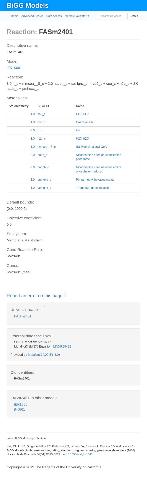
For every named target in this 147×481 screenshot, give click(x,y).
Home (14, 15)
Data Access (54, 15)
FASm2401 (23, 316)
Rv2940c (14, 272)
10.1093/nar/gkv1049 (79, 454)
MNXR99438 (62, 346)
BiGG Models (28, 5)
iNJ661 (19, 409)
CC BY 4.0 (51, 354)
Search (134, 15)
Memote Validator (76, 15)
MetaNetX (35, 354)
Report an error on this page (35, 295)
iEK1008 (13, 68)
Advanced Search (32, 15)
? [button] (65, 294)
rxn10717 (44, 342)
